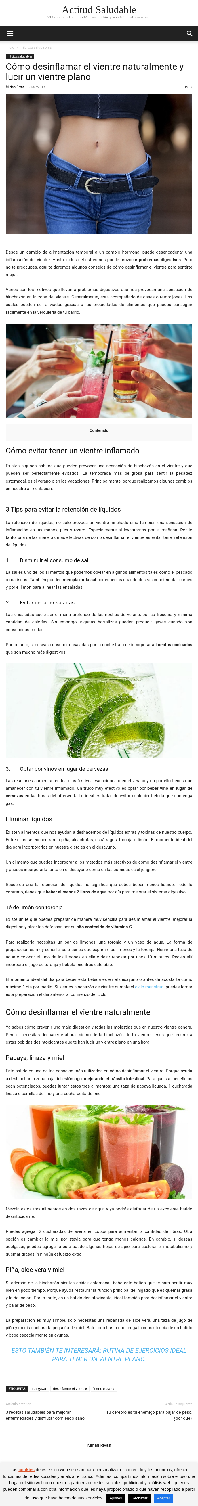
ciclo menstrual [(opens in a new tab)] (150, 987)
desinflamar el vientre (70, 1388)
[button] (10, 33)
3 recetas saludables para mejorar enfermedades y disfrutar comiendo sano (45, 1415)
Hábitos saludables (36, 47)
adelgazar (39, 1388)
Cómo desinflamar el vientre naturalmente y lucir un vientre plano (95, 71)
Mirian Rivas (15, 87)
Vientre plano (103, 1388)
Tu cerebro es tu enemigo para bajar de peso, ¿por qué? (149, 1415)
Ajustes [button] (116, 1498)
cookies (26, 1469)
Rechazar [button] (140, 1498)
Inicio (10, 47)
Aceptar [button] (163, 1498)
